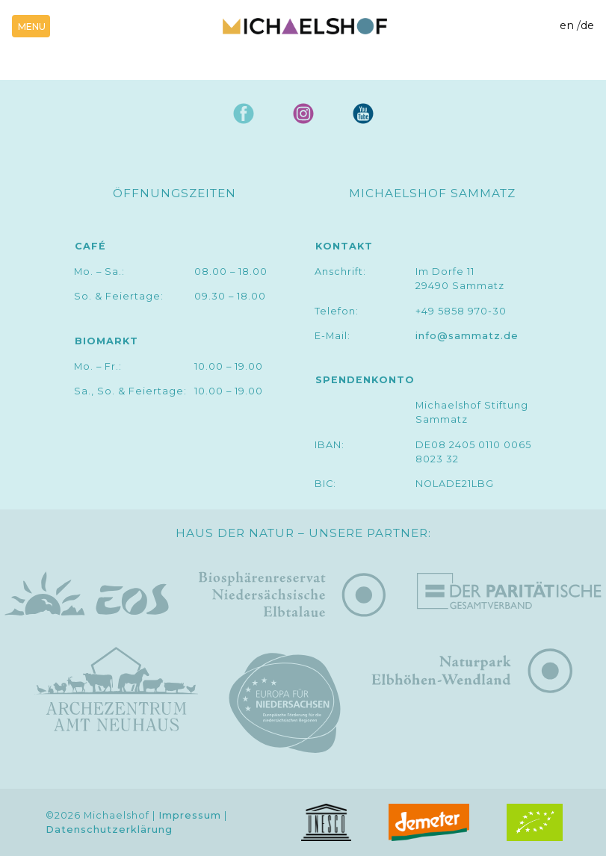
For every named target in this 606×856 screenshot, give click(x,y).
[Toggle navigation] (31, 26)
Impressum (189, 815)
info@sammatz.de (467, 335)
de (587, 25)
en (567, 25)
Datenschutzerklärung (109, 829)
